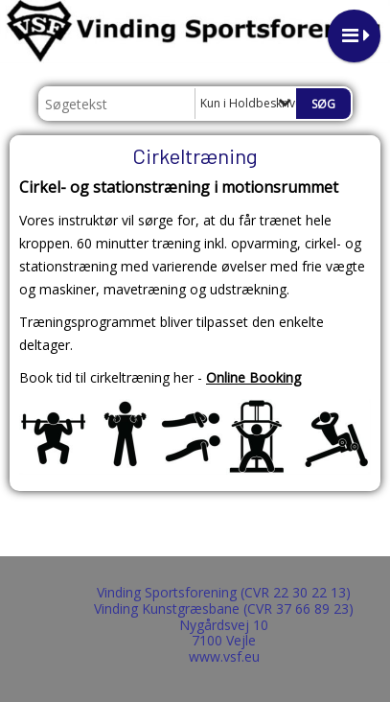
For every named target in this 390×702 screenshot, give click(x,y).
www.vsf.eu (224, 656)
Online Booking (253, 377)
